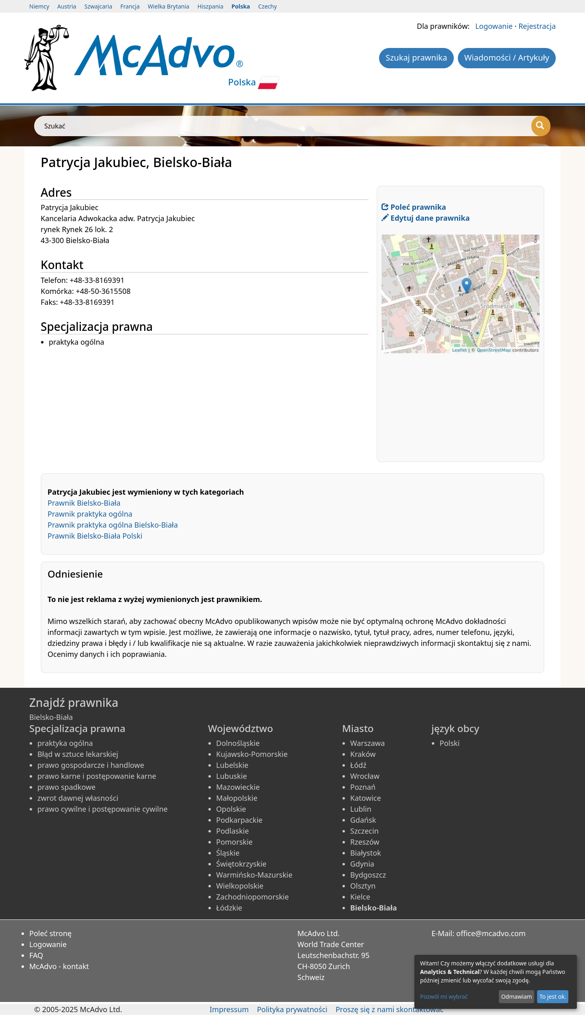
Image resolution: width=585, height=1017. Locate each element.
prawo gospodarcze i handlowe (90, 765)
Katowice (365, 798)
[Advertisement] (209, 405)
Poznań (362, 787)
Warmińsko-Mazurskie (254, 875)
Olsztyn (363, 886)
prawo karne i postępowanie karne (96, 776)
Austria (66, 6)
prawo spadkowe (66, 787)
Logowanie (494, 26)
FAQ (36, 955)
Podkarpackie (239, 820)
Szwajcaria (98, 6)
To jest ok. (553, 996)
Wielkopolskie (239, 886)
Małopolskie (237, 798)
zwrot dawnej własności (77, 798)
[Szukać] (540, 126)
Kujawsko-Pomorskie (252, 754)
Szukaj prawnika (416, 57)
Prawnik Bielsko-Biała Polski (95, 536)
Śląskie (228, 853)
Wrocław (364, 776)
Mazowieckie (238, 787)
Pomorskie (234, 842)
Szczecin (364, 831)
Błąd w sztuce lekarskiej (77, 754)
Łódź (358, 765)
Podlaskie (232, 831)
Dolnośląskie (238, 743)
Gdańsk (363, 820)
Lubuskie (231, 776)
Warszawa (367, 743)
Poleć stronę (50, 933)
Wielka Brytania (168, 6)
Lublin (360, 809)
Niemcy (39, 6)
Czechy (267, 6)
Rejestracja (537, 26)
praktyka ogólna (65, 743)
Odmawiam (516, 996)
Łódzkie (229, 908)
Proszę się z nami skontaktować (390, 1009)
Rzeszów (364, 842)
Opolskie (231, 809)
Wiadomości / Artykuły (506, 57)
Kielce (360, 897)
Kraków (363, 754)
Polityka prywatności (292, 1009)
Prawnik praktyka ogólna (90, 514)
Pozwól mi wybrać (444, 996)
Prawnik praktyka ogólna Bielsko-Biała (113, 525)
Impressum (229, 1009)
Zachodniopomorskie (252, 897)
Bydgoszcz (368, 875)
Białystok (365, 853)
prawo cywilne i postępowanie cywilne (102, 809)
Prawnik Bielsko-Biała (84, 503)
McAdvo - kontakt (59, 966)
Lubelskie (232, 765)
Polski (449, 743)
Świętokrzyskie (241, 864)
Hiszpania (210, 6)
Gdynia (362, 864)
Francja (129, 6)
